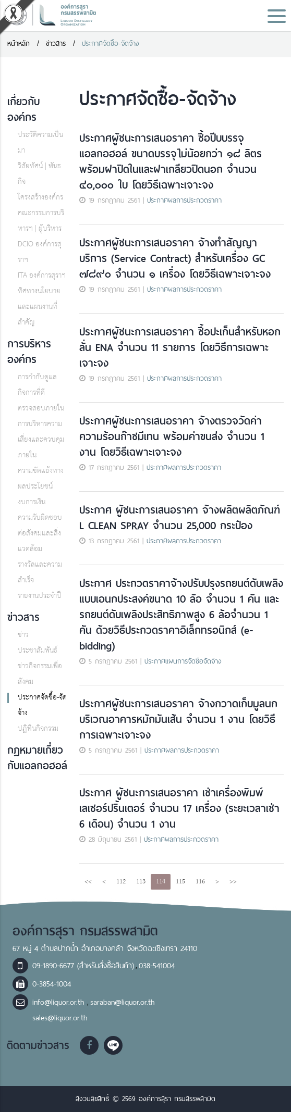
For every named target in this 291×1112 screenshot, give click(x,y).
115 (180, 882)
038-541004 (157, 965)
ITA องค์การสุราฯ (42, 276)
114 (160, 882)
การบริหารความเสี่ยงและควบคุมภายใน (41, 440)
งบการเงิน (31, 502)
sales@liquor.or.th (59, 1017)
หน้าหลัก (18, 43)
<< (88, 882)
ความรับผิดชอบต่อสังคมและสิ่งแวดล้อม (40, 533)
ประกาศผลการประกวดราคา (184, 200)
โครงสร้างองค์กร (40, 198)
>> (233, 882)
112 (121, 882)
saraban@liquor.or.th (122, 1002)
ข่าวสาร (56, 43)
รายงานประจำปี (40, 596)
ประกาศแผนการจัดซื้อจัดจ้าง (183, 661)
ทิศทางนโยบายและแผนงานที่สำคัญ (39, 307)
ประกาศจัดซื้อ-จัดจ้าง (110, 43)
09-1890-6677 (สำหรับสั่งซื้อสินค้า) (83, 965)
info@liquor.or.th (59, 1002)
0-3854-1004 (51, 984)
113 (141, 882)
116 (200, 882)
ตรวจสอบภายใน (41, 409)
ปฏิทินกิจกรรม (38, 729)
